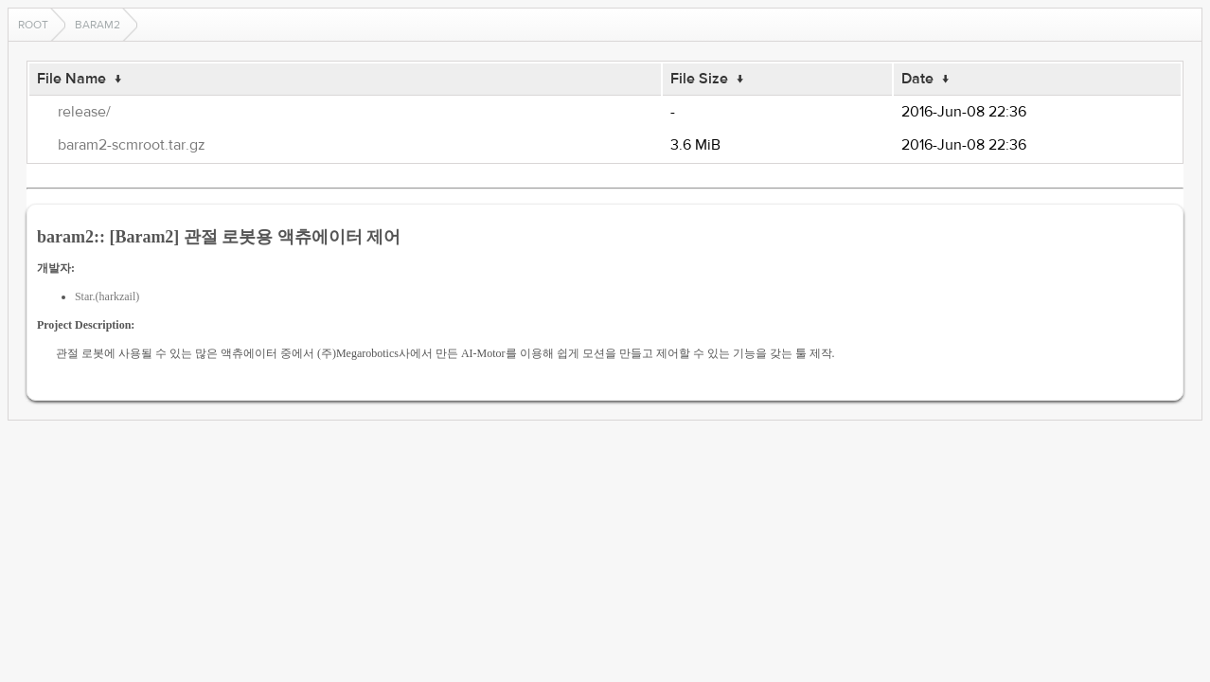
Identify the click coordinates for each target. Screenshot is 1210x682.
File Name (71, 78)
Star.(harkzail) (107, 296)
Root (33, 24)
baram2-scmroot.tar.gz (131, 144)
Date (917, 78)
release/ (84, 111)
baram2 (97, 24)
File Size (699, 78)
